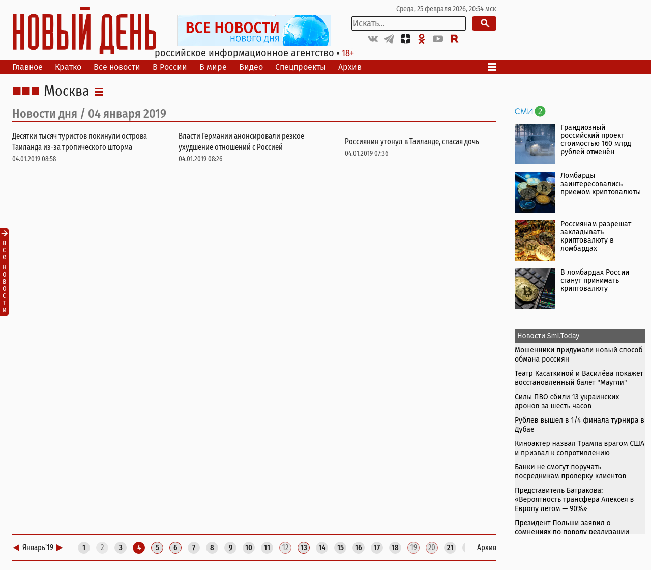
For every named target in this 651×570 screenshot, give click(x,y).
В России (170, 67)
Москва (67, 91)
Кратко (68, 67)
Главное (27, 67)
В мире (213, 67)
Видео (251, 67)
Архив (350, 67)
